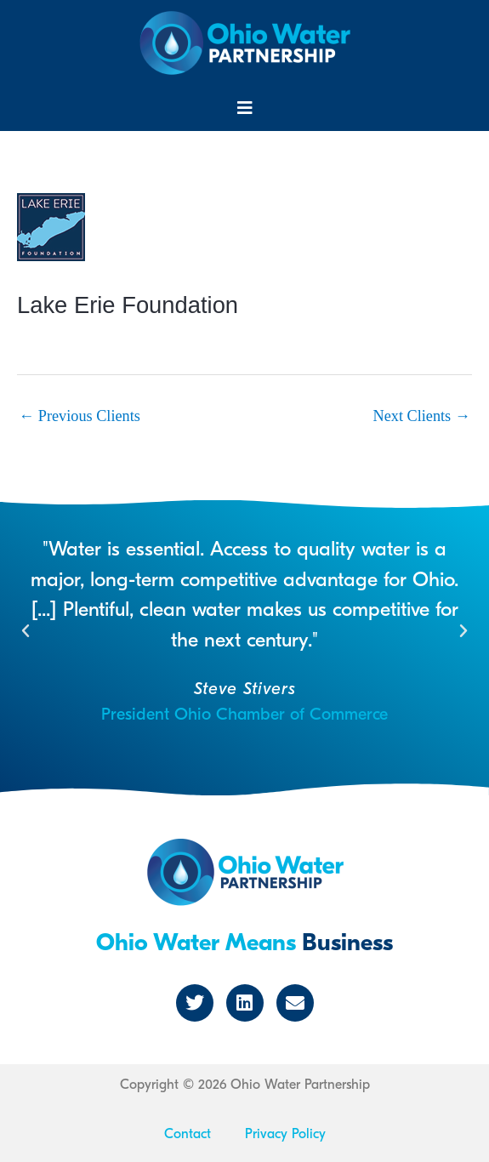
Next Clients (421, 415)
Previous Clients (79, 415)
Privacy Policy (285, 1134)
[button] (245, 108)
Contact (187, 1134)
